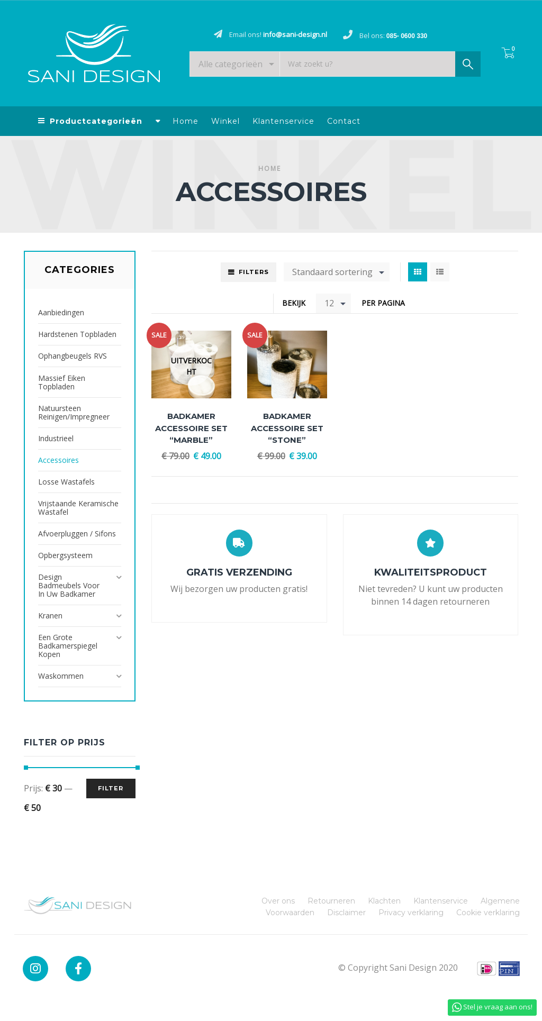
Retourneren (331, 901)
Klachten (384, 901)
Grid (417, 271)
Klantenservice (283, 121)
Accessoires (58, 460)
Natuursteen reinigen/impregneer (74, 412)
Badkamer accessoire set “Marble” (191, 428)
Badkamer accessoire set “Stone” (287, 428)
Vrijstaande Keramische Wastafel (78, 507)
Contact (343, 121)
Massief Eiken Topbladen (61, 382)
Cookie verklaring (488, 912)
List (439, 271)
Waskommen (61, 676)
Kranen (50, 615)
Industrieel (56, 438)
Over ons (278, 901)
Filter (110, 788)
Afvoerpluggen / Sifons (77, 533)
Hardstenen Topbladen (77, 334)
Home (185, 121)
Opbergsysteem (65, 555)
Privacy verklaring (411, 912)
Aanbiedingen (61, 312)
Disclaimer (346, 912)
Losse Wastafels (66, 482)
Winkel (225, 121)
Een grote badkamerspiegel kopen (67, 645)
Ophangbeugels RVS (72, 356)
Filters (254, 272)
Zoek (468, 66)
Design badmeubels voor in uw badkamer (69, 585)
